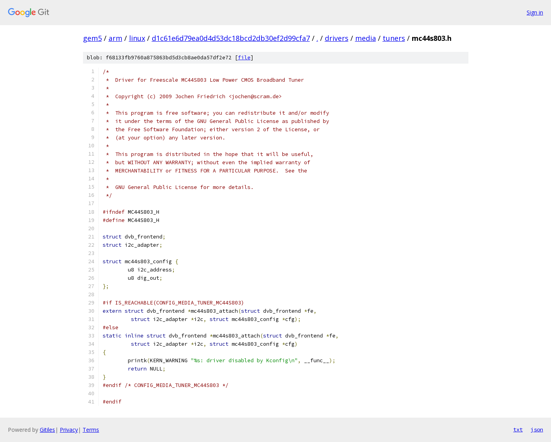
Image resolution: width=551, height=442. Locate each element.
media (365, 38)
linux (137, 38)
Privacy (69, 429)
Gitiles (47, 429)
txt (518, 429)
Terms (91, 429)
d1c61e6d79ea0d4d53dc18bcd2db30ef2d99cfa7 (231, 38)
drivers (336, 38)
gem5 (92, 38)
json (537, 429)
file (244, 57)
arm (115, 38)
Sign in (535, 12)
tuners (394, 38)
